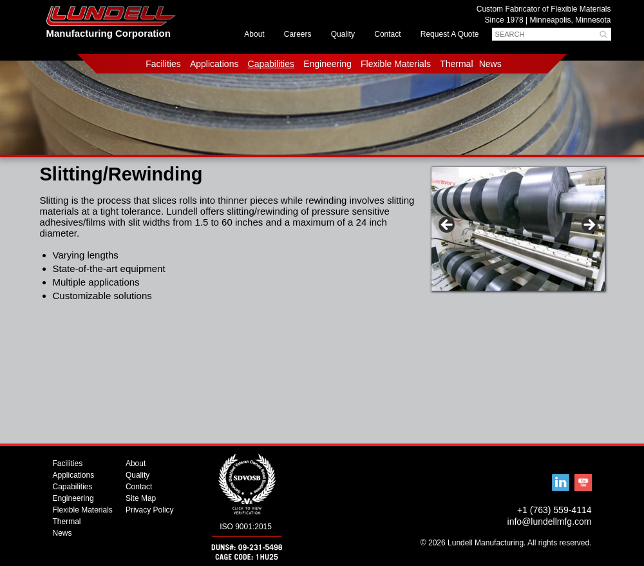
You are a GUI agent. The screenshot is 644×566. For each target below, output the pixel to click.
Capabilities (271, 64)
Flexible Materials (396, 64)
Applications (214, 64)
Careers (298, 34)
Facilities (163, 64)
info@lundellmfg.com (549, 521)
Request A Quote (450, 34)
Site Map (141, 498)
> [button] (588, 225)
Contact (387, 34)
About (254, 34)
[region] (518, 232)
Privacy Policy (150, 509)
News (490, 64)
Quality (343, 34)
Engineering (327, 64)
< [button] (447, 225)
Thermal (456, 64)
